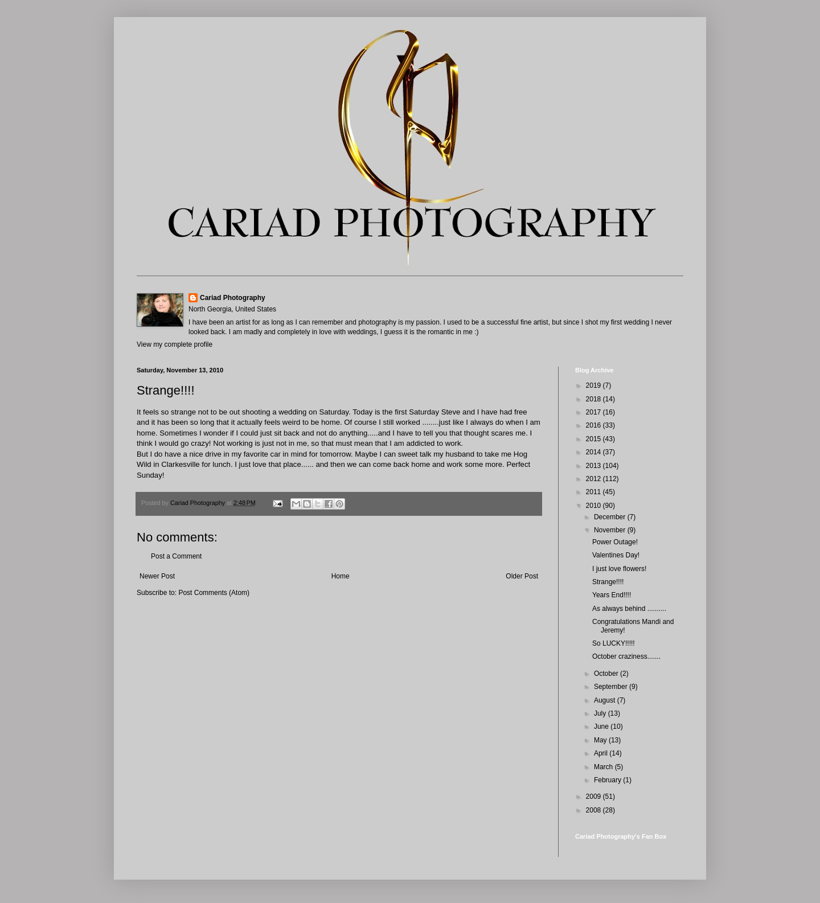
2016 (594, 425)
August (605, 700)
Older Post (522, 576)
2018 (594, 399)
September (611, 687)
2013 (594, 466)
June (602, 726)
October (607, 674)
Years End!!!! (611, 595)
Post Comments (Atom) (213, 593)
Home (340, 576)
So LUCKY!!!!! (613, 643)
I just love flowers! (619, 569)
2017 (594, 412)
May (601, 740)
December (611, 517)
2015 (594, 439)
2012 (594, 479)
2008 (594, 810)
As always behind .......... (629, 609)
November (611, 530)
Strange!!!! (608, 582)
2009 (594, 797)
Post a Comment (176, 556)
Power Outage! (615, 542)
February (608, 780)
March (604, 767)
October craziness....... (626, 656)
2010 (594, 506)
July (601, 713)
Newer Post (157, 576)
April (601, 753)
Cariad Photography (232, 298)
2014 (594, 452)
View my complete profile (174, 344)
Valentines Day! (615, 555)
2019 (594, 385)
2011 (594, 492)
